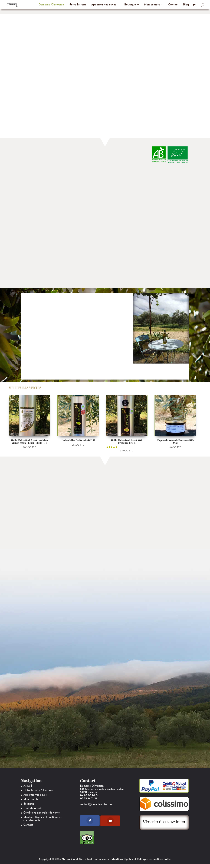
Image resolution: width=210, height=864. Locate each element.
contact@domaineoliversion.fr (98, 804)
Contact (173, 5)
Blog (186, 5)
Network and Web (73, 859)
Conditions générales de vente (42, 813)
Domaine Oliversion (51, 5)
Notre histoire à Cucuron (38, 790)
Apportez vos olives (103, 5)
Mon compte (152, 5)
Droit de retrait (33, 808)
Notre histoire (78, 5)
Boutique (130, 5)
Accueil (28, 786)
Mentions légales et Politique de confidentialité (141, 859)
